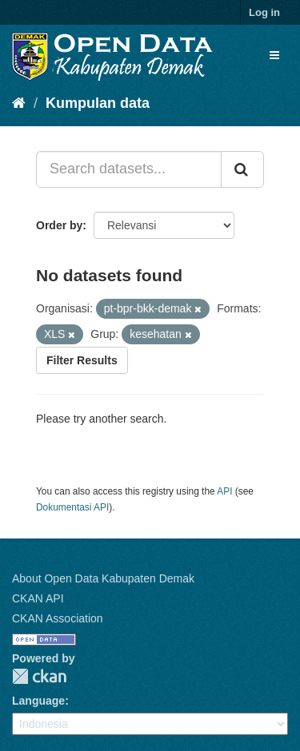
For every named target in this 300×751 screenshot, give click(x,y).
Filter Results (82, 360)
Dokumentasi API (72, 507)
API (224, 491)
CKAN (39, 676)
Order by (59, 225)
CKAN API (38, 598)
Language (38, 700)
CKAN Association (57, 618)
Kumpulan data (98, 103)
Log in (264, 12)
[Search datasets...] (129, 169)
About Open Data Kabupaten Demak (103, 578)
